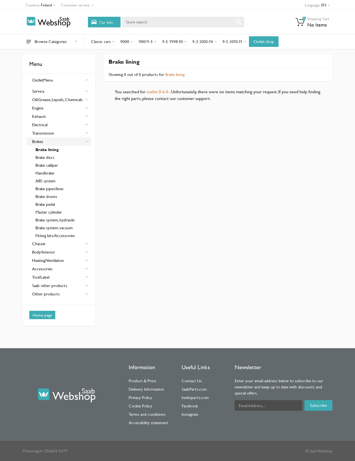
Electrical (60, 124)
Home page (42, 315)
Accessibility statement (148, 422)
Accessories (60, 268)
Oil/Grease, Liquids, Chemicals (60, 99)
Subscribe (318, 405)
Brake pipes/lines (49, 188)
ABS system (45, 180)
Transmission (60, 133)
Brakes (60, 141)
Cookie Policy (140, 405)
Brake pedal (45, 204)
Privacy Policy (140, 397)
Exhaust (60, 116)
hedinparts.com (195, 397)
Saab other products (60, 285)
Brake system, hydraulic (55, 220)
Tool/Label (60, 277)
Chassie (60, 243)
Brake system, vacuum (54, 227)
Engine (60, 108)
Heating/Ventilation (60, 260)
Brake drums (46, 196)
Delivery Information (146, 389)
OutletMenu (60, 80)
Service (60, 91)
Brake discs (44, 157)
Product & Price (142, 380)
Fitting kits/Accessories (55, 235)
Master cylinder (48, 212)
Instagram (190, 414)
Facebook (190, 405)
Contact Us (192, 380)
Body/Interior (60, 252)
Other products (60, 294)
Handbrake (44, 173)
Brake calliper (46, 165)
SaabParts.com (194, 389)
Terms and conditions (147, 414)
